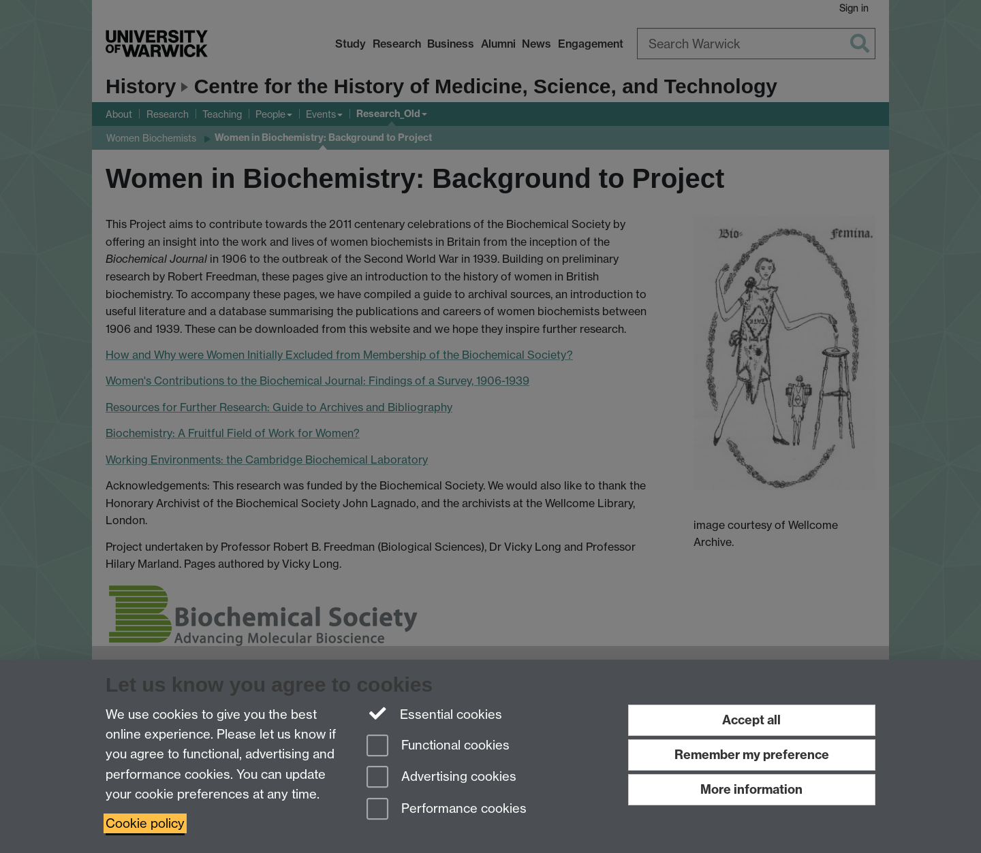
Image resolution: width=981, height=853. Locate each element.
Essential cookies (434, 713)
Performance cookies (447, 809)
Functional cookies (438, 746)
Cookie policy (145, 823)
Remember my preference (751, 754)
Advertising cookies (441, 777)
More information (751, 789)
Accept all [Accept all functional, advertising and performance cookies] (751, 720)
